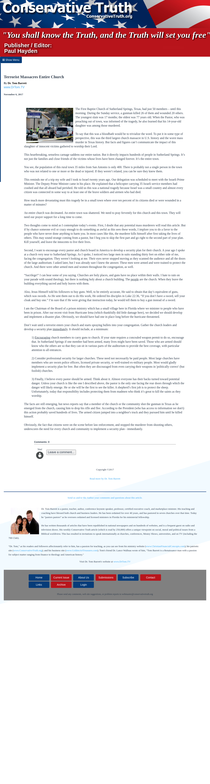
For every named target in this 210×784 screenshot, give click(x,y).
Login (83, 584)
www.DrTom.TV (14, 87)
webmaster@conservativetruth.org (137, 594)
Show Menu (10, 59)
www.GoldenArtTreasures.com (81, 550)
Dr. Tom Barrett (17, 83)
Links (39, 584)
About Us (83, 577)
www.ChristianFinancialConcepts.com (165, 546)
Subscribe (128, 577)
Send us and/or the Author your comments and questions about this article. (105, 497)
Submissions (105, 577)
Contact (150, 577)
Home (38, 577)
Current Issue (61, 577)
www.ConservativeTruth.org (27, 550)
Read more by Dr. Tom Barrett (105, 478)
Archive (61, 584)
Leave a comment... (61, 452)
